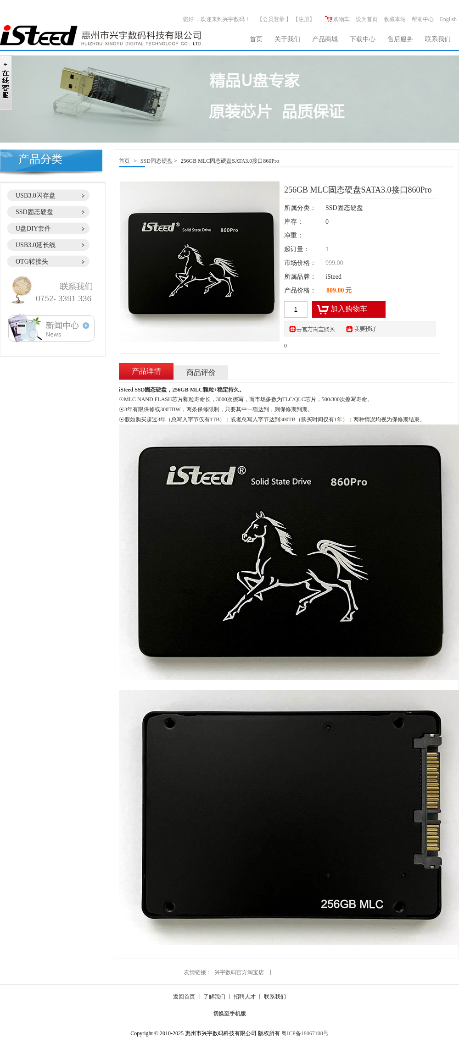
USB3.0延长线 (36, 245)
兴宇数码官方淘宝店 (239, 972)
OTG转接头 (32, 261)
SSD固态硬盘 (34, 212)
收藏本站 (395, 19)
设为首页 (367, 19)
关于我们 (287, 39)
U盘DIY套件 (33, 228)
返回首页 (184, 996)
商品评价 (201, 372)
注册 (303, 19)
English (448, 19)
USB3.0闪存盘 (36, 195)
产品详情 (146, 371)
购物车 (337, 19)
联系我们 (438, 39)
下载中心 (362, 39)
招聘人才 (245, 996)
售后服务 (400, 39)
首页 (256, 39)
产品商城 (325, 39)
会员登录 (274, 19)
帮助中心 (423, 19)
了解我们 (214, 996)
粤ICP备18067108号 (305, 1033)
